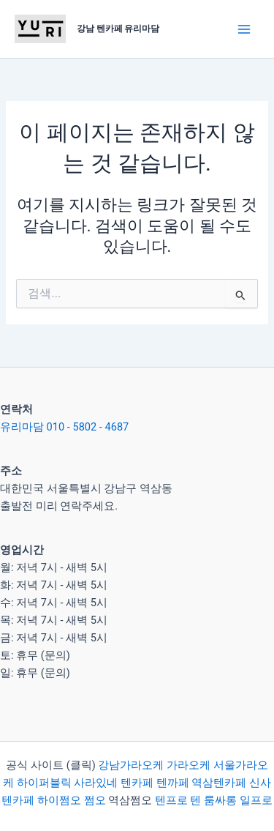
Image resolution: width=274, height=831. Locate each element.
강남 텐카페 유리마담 (118, 28)
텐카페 (137, 782)
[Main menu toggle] (244, 29)
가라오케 (188, 765)
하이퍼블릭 (43, 782)
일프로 (256, 800)
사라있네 (96, 782)
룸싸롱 (220, 800)
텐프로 (171, 800)
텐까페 (172, 782)
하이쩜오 (59, 800)
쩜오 (95, 800)
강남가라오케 (131, 765)
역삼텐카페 (218, 782)
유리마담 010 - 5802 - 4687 (64, 426)
